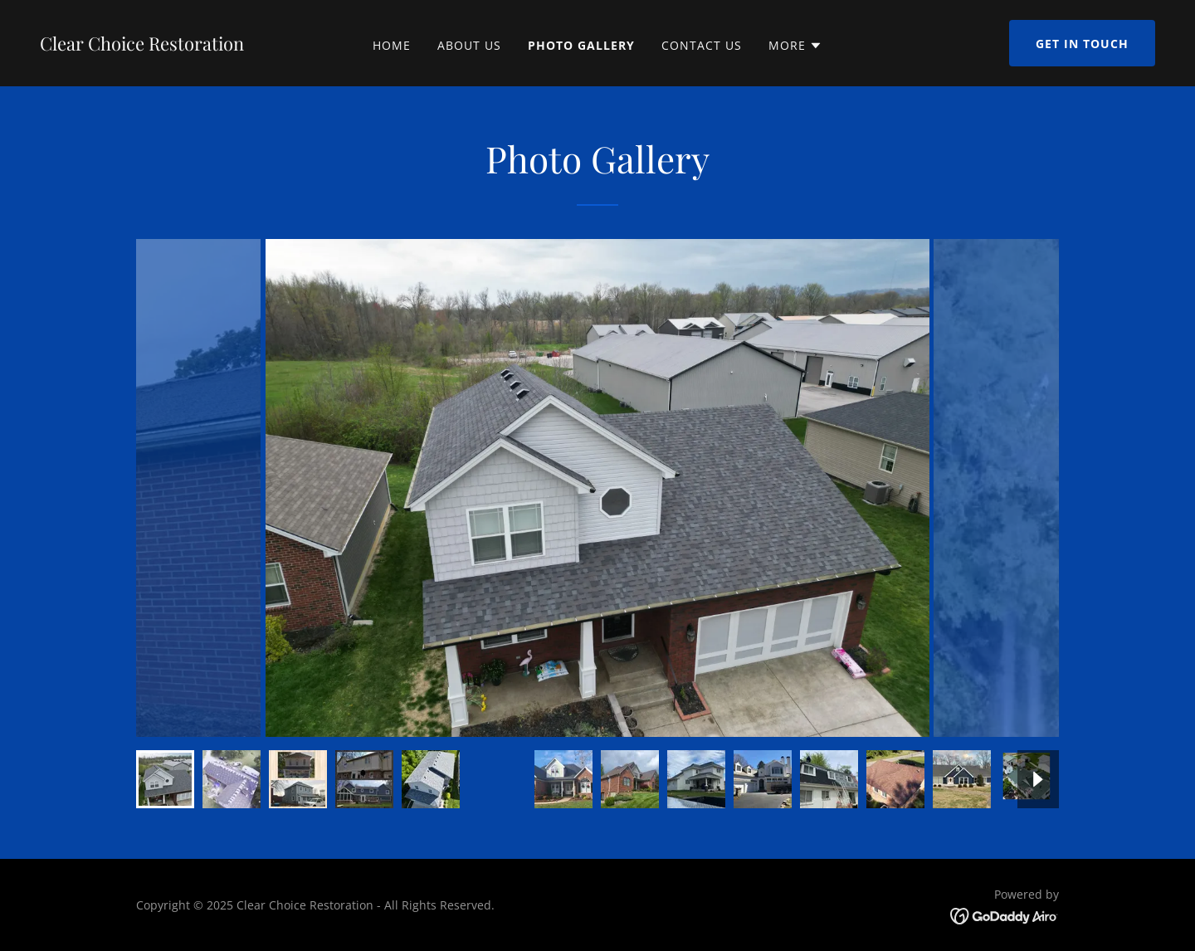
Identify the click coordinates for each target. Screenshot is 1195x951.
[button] (795, 46)
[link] (142, 46)
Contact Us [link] (701, 45)
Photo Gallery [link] (581, 45)
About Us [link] (469, 45)
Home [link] (392, 45)
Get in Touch (1082, 43)
